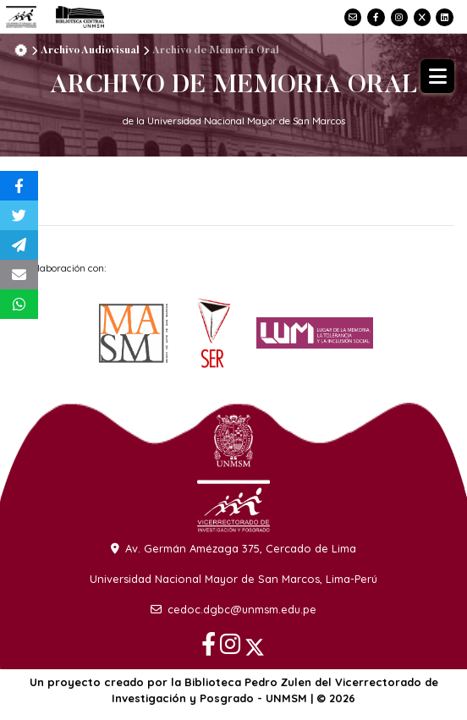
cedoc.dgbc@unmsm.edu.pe (233, 609)
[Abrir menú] (437, 76)
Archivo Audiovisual (90, 51)
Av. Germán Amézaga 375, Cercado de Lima (233, 548)
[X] (421, 15)
